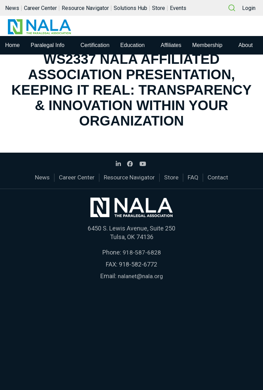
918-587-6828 (142, 252)
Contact (221, 177)
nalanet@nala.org (140, 275)
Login (248, 8)
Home (12, 47)
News (12, 8)
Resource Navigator (85, 8)
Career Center (40, 8)
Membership (207, 47)
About (245, 47)
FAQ (196, 177)
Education (132, 47)
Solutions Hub (130, 8)
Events (178, 8)
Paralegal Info (48, 47)
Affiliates (171, 47)
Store (158, 8)
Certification (94, 47)
